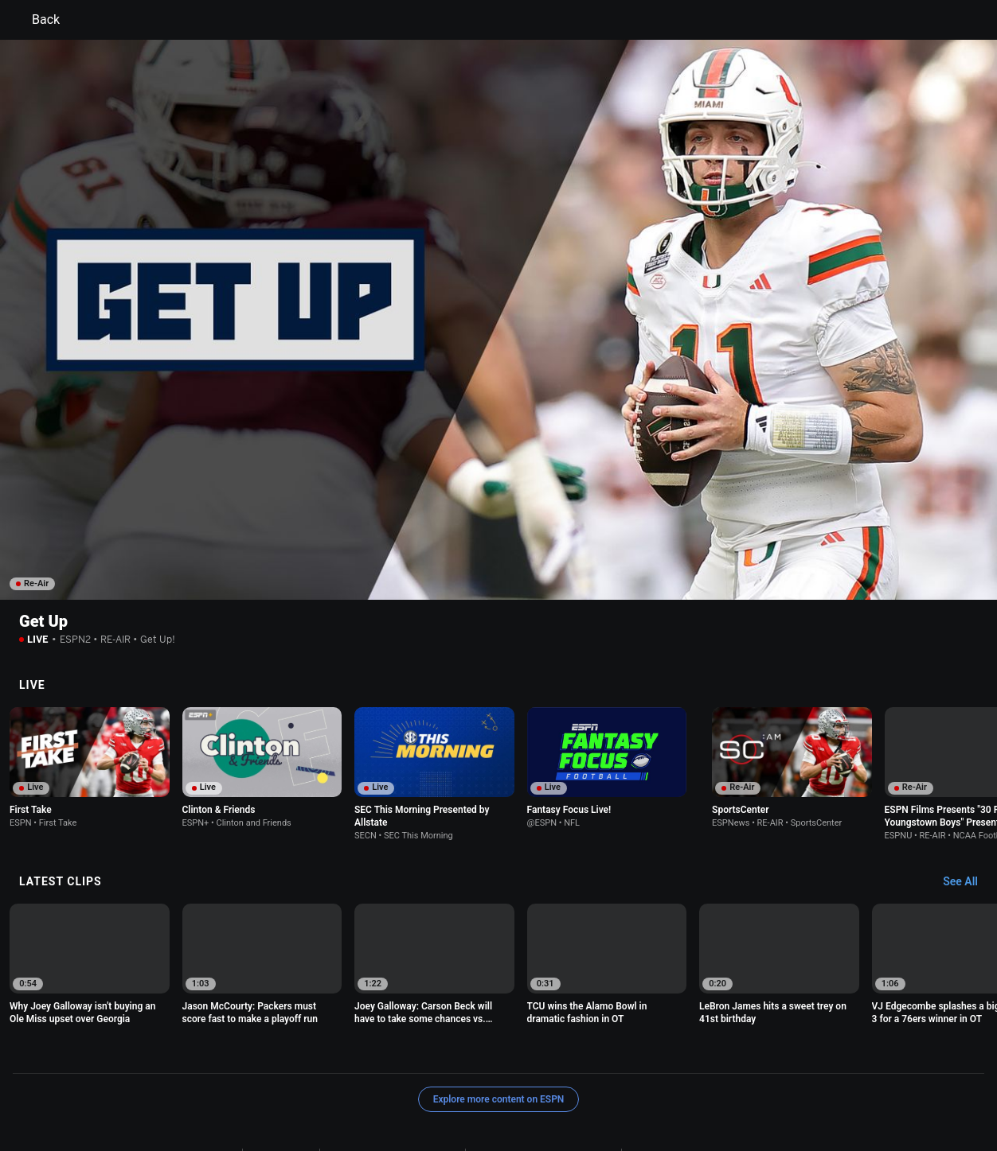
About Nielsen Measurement (239, 1078)
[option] (90, 676)
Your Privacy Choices (365, 1078)
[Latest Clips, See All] (968, 791)
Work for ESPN (630, 1078)
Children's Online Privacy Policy (543, 1064)
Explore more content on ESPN (499, 1008)
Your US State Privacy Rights (392, 1064)
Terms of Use (205, 1064)
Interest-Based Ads (671, 1064)
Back (36, 19)
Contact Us (453, 1078)
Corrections (704, 1078)
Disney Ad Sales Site (538, 1078)
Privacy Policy (280, 1064)
